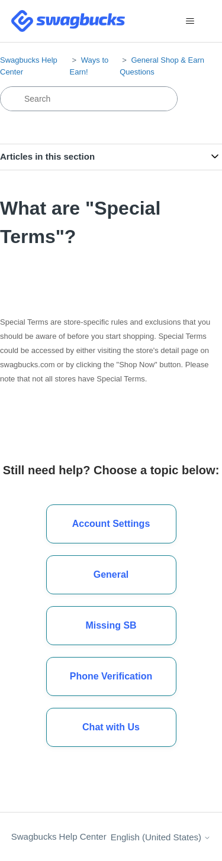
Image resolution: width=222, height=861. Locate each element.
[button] (111, 727)
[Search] (89, 99)
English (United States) (161, 837)
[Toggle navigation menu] (190, 21)
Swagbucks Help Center (59, 836)
